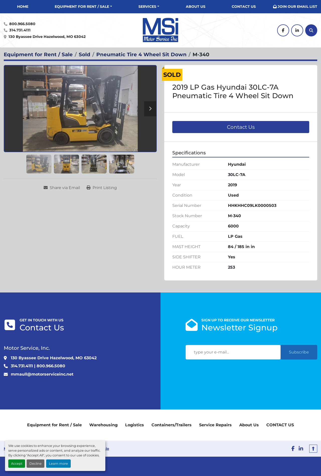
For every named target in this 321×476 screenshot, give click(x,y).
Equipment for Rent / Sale (82, 6)
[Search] (311, 30)
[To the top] (313, 449)
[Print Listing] (101, 188)
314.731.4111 (20, 30)
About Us (195, 6)
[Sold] (84, 54)
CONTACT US (244, 6)
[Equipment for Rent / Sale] (38, 54)
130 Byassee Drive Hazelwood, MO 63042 (47, 36)
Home (22, 6)
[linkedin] (297, 30)
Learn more (58, 463)
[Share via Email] (61, 188)
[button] (83, 6)
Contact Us (241, 127)
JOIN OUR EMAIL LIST (297, 6)
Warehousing (103, 425)
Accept (16, 463)
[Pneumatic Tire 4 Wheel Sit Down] (141, 54)
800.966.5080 (22, 24)
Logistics (134, 425)
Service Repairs (215, 425)
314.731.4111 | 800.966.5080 (38, 366)
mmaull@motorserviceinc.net (42, 374)
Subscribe (299, 352)
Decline (35, 463)
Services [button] (147, 6)
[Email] (233, 352)
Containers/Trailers (171, 425)
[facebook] (283, 30)
